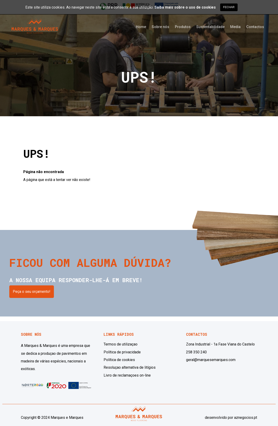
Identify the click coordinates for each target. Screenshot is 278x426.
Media (235, 27)
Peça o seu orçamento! (31, 291)
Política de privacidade (122, 352)
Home (141, 27)
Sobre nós (160, 27)
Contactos (255, 27)
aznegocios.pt (245, 417)
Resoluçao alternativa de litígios (130, 367)
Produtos (183, 27)
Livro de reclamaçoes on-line (127, 375)
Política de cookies (119, 360)
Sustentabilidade (210, 27)
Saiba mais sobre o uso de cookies (185, 7)
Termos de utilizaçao (120, 344)
